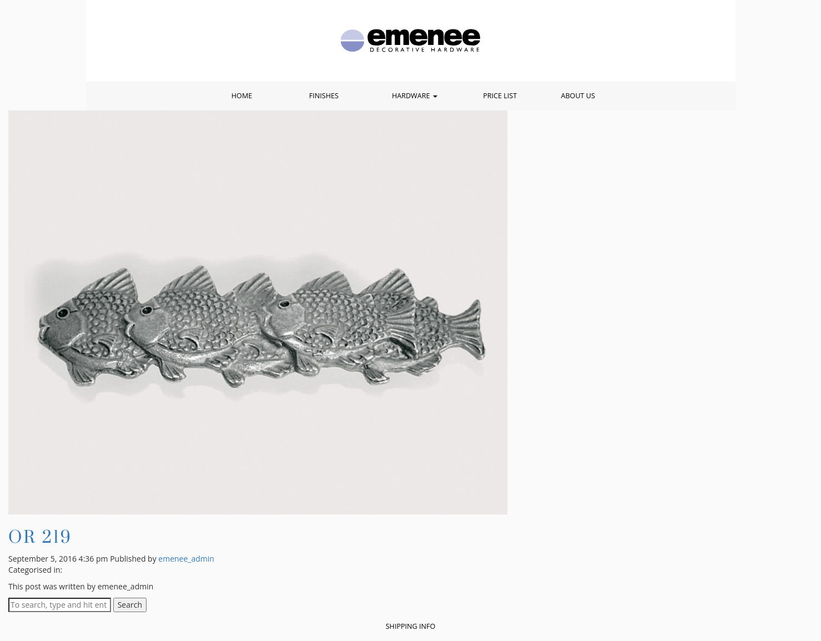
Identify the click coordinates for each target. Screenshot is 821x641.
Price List (500, 95)
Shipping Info (411, 626)
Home (241, 95)
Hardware (414, 95)
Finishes (324, 95)
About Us (578, 95)
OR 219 (40, 536)
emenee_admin (186, 558)
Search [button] (130, 604)
